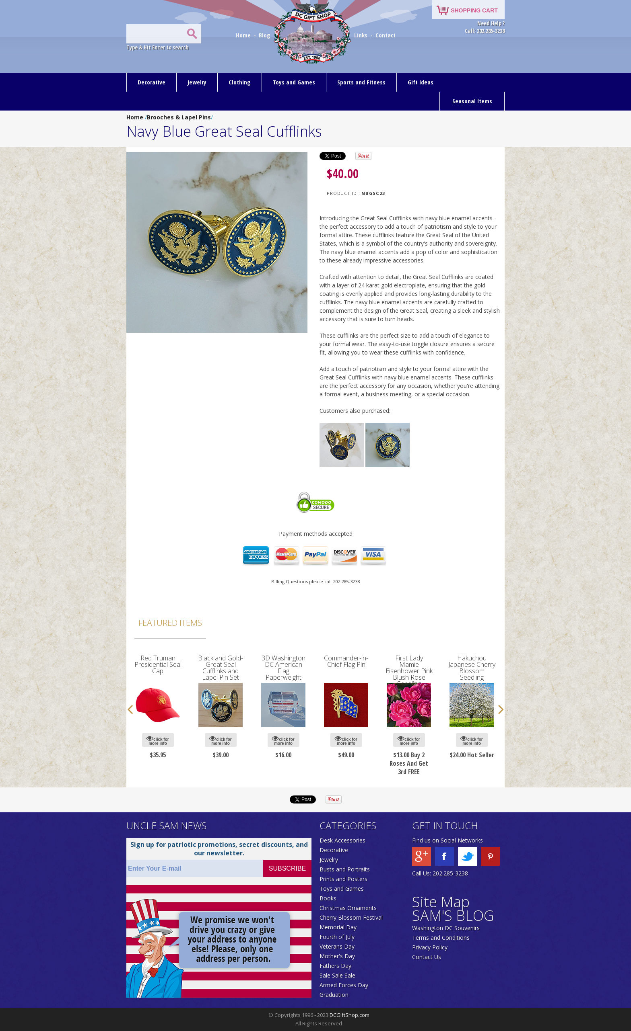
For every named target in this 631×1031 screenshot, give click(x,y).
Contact (385, 35)
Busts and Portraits (345, 869)
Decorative (151, 82)
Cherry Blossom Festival (351, 917)
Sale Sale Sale (337, 975)
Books (328, 898)
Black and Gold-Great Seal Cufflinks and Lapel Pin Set (220, 668)
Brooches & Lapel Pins (179, 117)
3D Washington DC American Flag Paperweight (283, 668)
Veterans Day (337, 946)
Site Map (441, 902)
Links (361, 35)
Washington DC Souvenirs (446, 928)
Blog (265, 35)
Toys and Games (294, 82)
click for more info (157, 740)
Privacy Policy (429, 947)
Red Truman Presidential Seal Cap (157, 664)
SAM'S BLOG (453, 915)
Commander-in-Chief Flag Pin (346, 661)
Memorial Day (338, 927)
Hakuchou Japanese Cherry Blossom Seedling (471, 668)
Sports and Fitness (361, 82)
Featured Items (170, 622)
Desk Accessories (342, 840)
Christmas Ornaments (348, 908)
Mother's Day (337, 956)
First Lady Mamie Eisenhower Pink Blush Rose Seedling (409, 671)
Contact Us (426, 957)
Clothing (240, 82)
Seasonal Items (472, 101)
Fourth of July (337, 937)
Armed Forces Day (344, 985)
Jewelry (197, 82)
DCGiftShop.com (349, 1015)
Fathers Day (335, 966)
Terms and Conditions (441, 937)
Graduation (334, 994)
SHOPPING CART (474, 10)
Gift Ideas (420, 82)
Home (244, 35)
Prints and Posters (343, 879)
